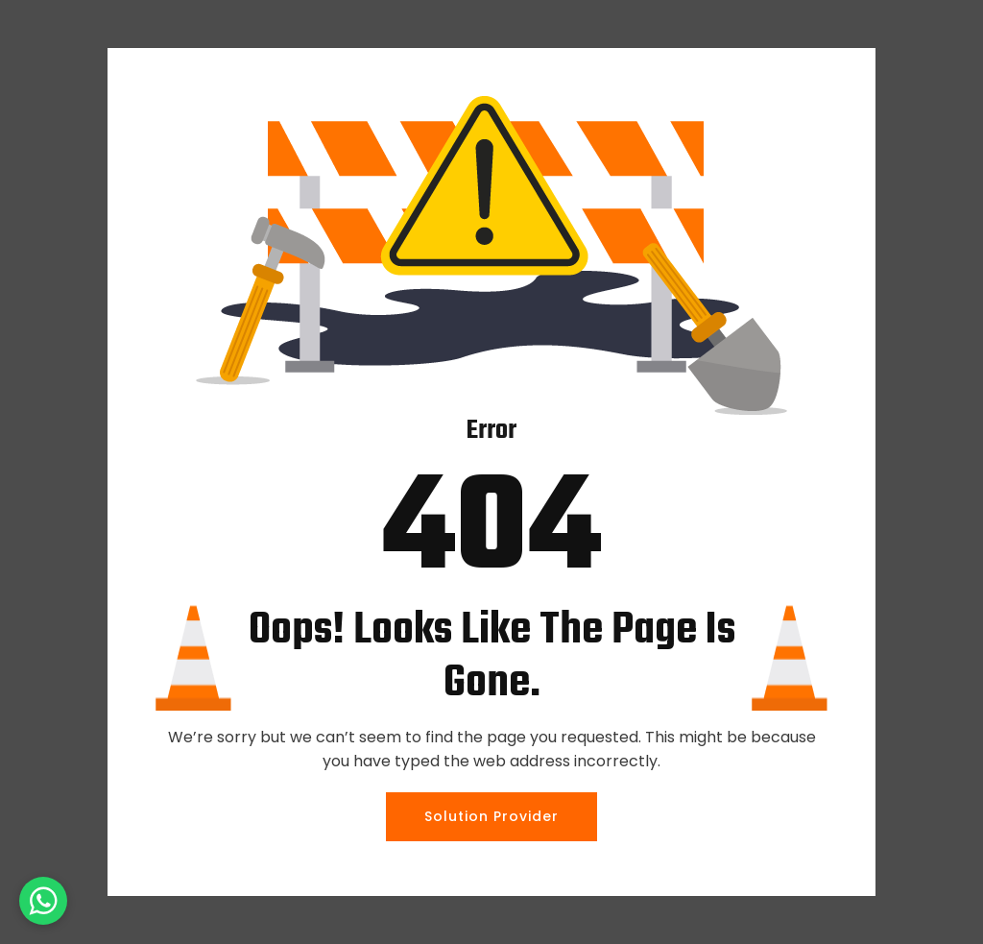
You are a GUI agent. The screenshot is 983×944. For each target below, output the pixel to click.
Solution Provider (491, 816)
